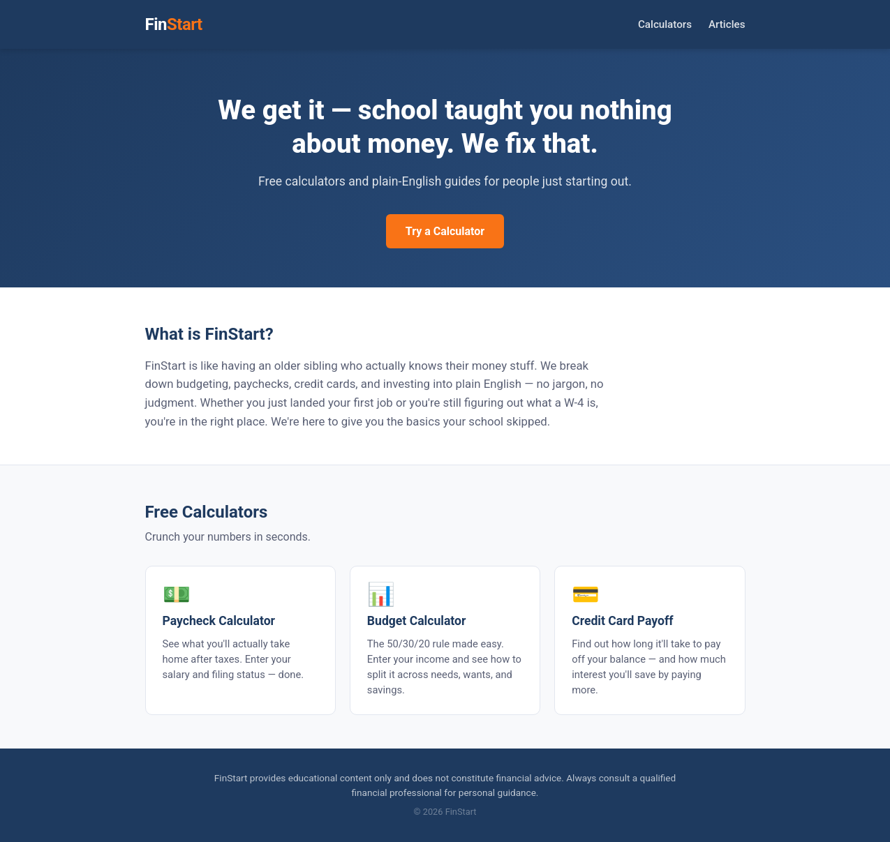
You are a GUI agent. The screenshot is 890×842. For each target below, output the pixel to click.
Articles (727, 24)
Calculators (665, 24)
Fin (173, 24)
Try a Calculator (445, 231)
